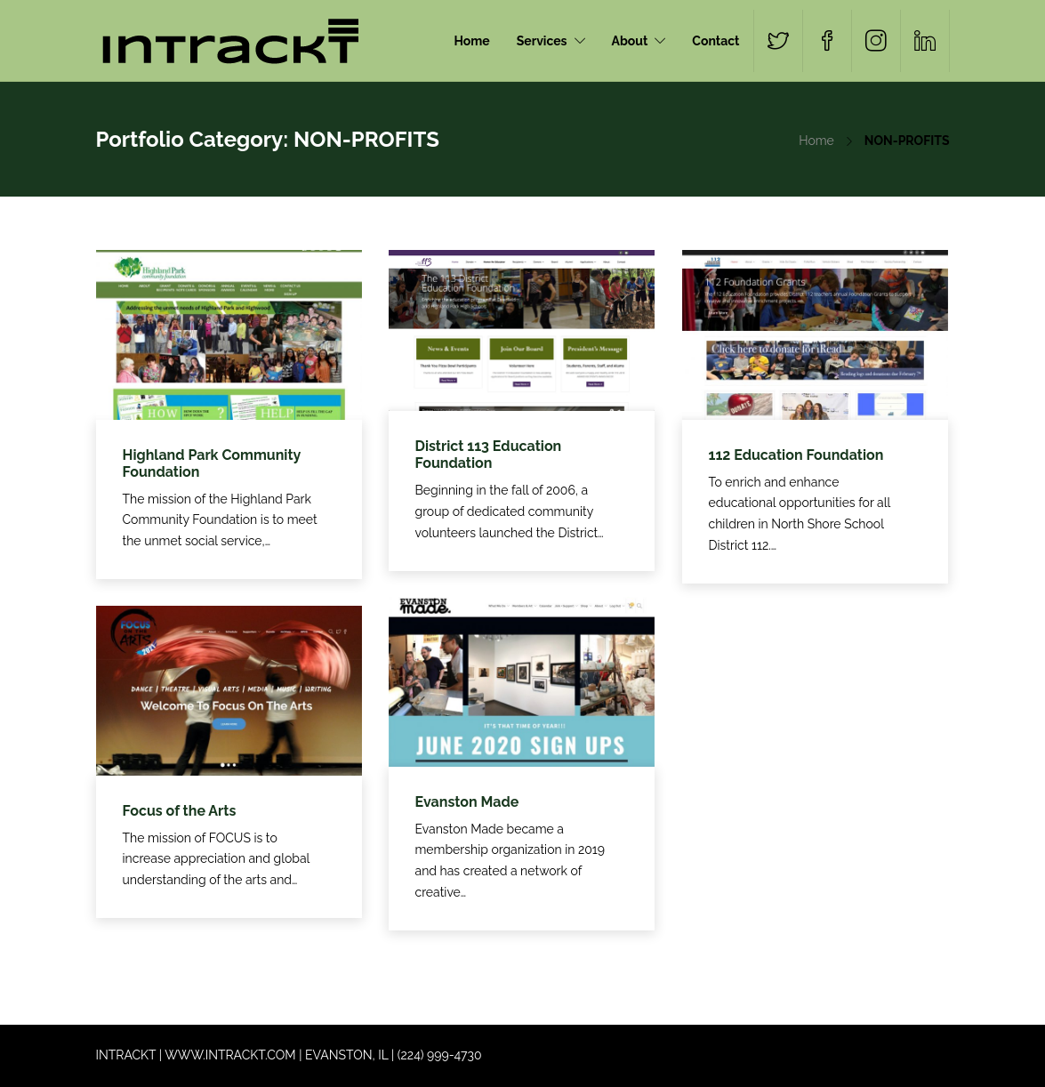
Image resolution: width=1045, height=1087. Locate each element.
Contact (715, 41)
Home (472, 41)
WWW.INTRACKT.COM (230, 1055)
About (630, 41)
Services (542, 41)
